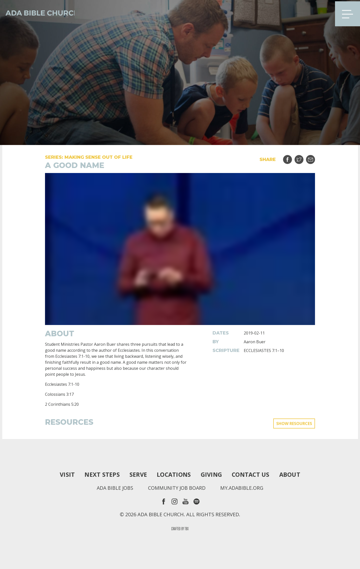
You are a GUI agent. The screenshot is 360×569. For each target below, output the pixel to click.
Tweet (302, 157)
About (291, 475)
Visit (65, 475)
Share (290, 157)
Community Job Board (177, 488)
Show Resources (294, 423)
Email (313, 157)
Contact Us (251, 475)
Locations (173, 475)
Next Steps (100, 475)
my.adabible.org (242, 488)
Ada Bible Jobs (114, 488)
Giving (212, 475)
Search (323, 13)
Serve (137, 475)
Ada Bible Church (40, 12)
